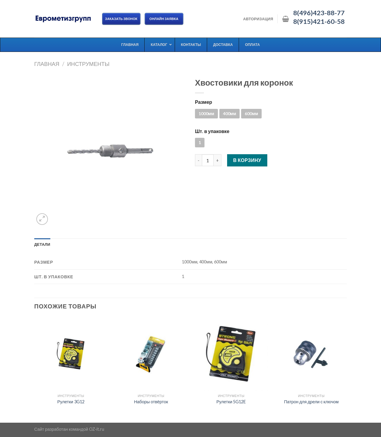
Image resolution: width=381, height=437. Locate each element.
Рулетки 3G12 (70, 401)
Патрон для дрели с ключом (311, 401)
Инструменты (88, 64)
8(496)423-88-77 (319, 13)
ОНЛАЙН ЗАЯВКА (164, 19)
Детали (42, 244)
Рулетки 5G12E (231, 401)
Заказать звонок (121, 19)
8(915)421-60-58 (319, 21)
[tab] (42, 244)
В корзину (247, 160)
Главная (46, 64)
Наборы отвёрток (151, 401)
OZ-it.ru (96, 429)
